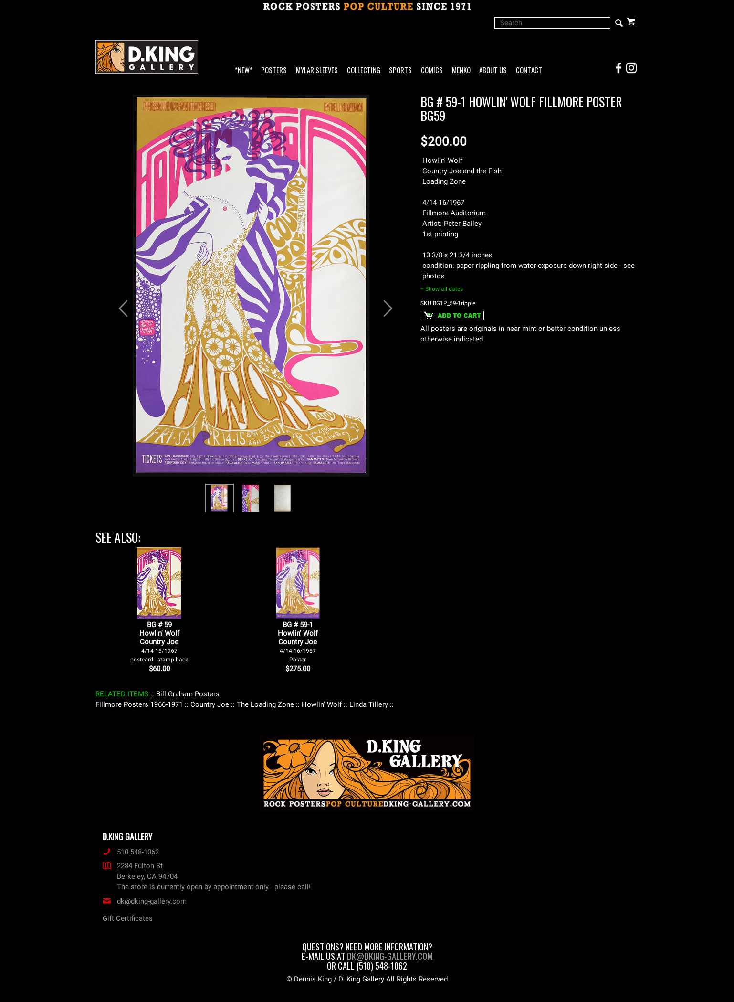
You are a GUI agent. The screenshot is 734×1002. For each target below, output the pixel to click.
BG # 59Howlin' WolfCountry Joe (159, 641)
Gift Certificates (128, 918)
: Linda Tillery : (369, 704)
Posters (274, 70)
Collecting (363, 70)
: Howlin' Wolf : (322, 704)
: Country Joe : (210, 704)
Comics (432, 70)
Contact (529, 70)
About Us (493, 70)
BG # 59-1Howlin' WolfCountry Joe (298, 641)
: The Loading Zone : (265, 704)
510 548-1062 (131, 852)
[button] (118, 303)
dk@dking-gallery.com (145, 901)
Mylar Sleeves (317, 70)
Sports (400, 70)
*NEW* (243, 70)
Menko (461, 70)
